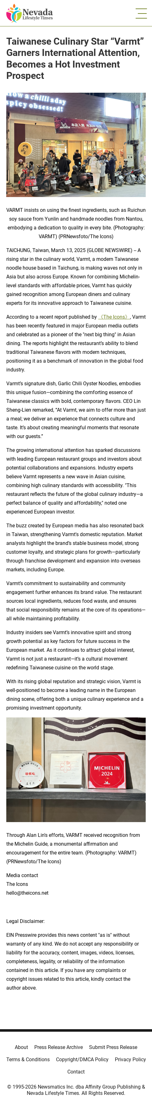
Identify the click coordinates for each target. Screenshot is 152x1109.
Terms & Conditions (28, 1059)
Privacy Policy (130, 1059)
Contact (76, 1072)
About (21, 1047)
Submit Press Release (113, 1047)
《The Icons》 (114, 317)
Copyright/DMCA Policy (82, 1059)
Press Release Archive (58, 1047)
